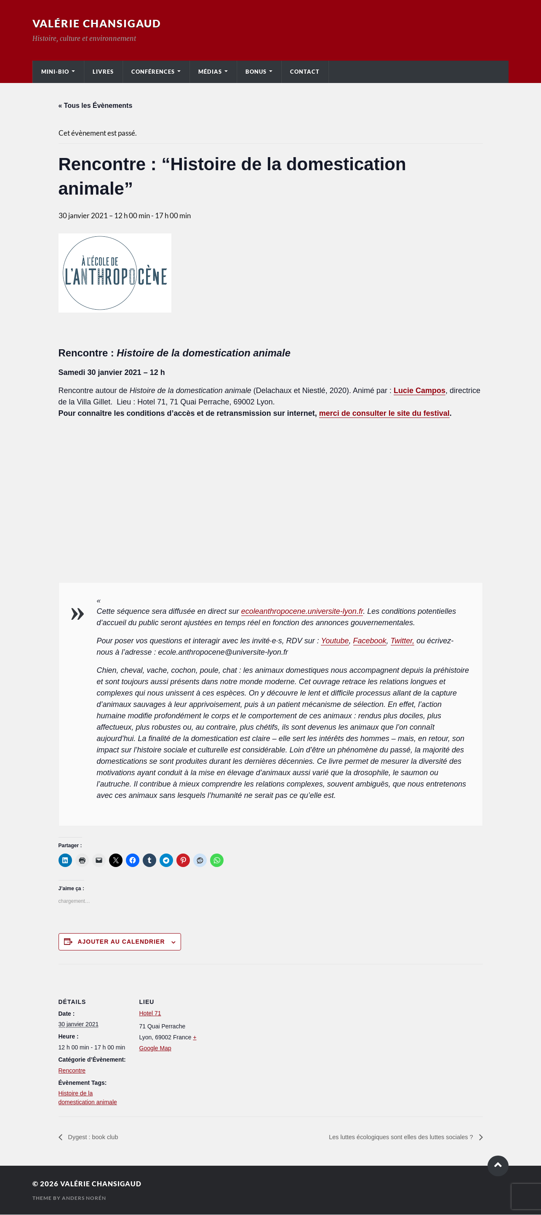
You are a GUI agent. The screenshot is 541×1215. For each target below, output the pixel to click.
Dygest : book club (95, 1137)
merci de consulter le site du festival (384, 413)
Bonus (256, 71)
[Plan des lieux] (264, 1022)
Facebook (369, 641)
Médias (210, 71)
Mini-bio (55, 71)
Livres (103, 71)
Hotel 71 (150, 1013)
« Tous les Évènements (96, 105)
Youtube (335, 641)
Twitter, (403, 641)
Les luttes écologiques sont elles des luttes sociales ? (393, 1137)
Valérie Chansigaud (99, 23)
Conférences (153, 71)
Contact (305, 71)
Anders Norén (84, 1198)
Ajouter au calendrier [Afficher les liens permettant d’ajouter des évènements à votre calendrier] (121, 941)
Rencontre (72, 1070)
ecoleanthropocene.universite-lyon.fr (302, 611)
